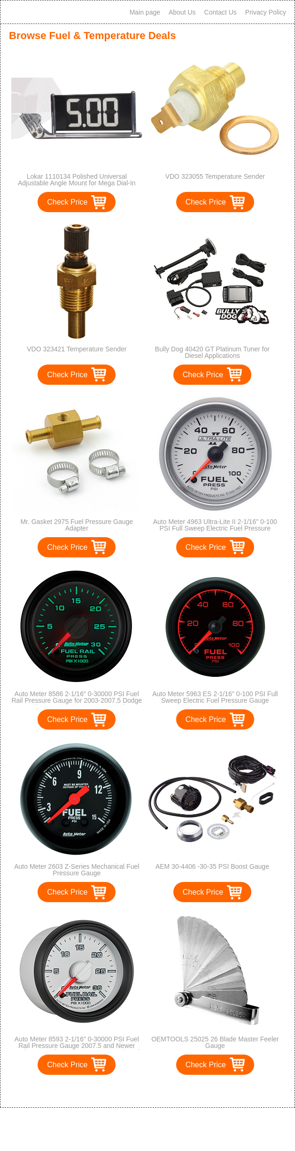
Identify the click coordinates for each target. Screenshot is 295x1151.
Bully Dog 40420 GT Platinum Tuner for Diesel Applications (212, 352)
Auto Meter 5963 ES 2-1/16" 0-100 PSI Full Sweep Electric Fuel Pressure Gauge (215, 697)
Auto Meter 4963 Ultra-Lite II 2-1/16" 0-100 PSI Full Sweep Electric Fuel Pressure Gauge (215, 528)
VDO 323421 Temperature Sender (76, 349)
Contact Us (220, 12)
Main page (145, 12)
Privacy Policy (265, 12)
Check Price (67, 202)
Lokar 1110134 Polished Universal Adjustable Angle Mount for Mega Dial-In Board (77, 183)
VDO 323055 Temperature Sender (215, 176)
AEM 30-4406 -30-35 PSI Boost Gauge (212, 866)
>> (164, 1091)
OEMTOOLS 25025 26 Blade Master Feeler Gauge (215, 1042)
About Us (182, 12)
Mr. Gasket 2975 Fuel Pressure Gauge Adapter (76, 525)
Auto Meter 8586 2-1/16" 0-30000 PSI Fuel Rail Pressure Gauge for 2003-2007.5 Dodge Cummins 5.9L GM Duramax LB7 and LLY (76, 700)
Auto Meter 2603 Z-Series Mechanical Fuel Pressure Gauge (76, 870)
